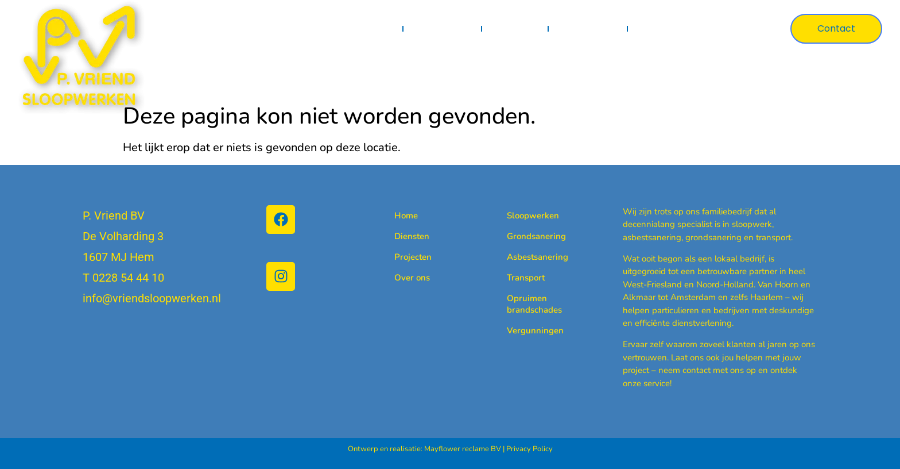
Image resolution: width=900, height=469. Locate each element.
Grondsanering (525, 236)
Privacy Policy (529, 449)
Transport (525, 277)
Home (378, 28)
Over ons (660, 28)
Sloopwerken (525, 215)
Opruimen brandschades (525, 304)
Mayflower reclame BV (462, 449)
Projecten (515, 28)
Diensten (442, 29)
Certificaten (587, 28)
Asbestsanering (525, 257)
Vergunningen (525, 330)
